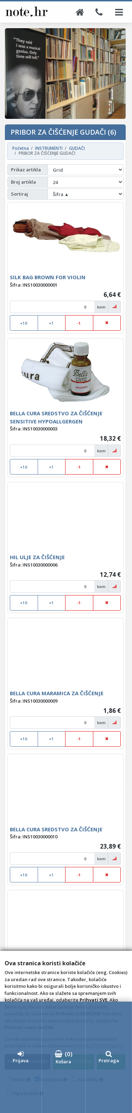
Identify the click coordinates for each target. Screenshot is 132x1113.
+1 (51, 323)
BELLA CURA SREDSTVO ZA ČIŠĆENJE (56, 829)
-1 (79, 323)
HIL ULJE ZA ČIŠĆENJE (37, 557)
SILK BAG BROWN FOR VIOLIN (48, 277)
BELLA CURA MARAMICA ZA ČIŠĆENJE (56, 693)
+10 (23, 323)
